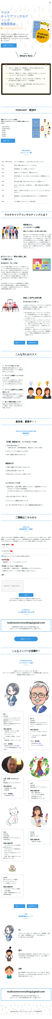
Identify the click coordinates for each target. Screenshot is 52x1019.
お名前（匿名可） (6, 544)
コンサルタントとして (19, 562)
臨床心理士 (15, 568)
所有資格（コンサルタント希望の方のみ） (13, 566)
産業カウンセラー (8, 571)
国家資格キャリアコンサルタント (31, 568)
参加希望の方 (32, 342)
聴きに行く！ (7, 140)
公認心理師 (6, 568)
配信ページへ (19, 342)
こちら (18, 745)
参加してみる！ (8, 45)
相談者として (6, 562)
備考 (3, 574)
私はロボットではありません (11, 586)
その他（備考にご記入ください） (25, 571)
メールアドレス (6, 551)
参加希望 (4, 559)
